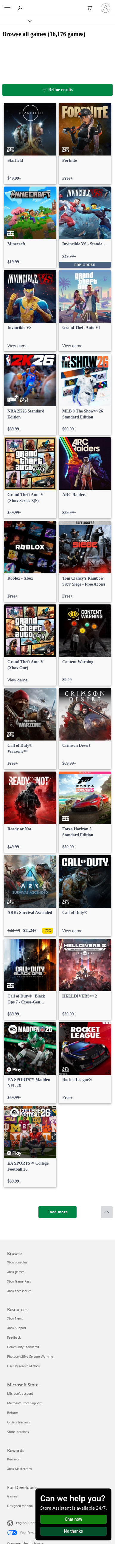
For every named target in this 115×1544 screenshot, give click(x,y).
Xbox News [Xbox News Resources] (15, 1318)
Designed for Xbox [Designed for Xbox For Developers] (20, 1506)
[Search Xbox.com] (21, 8)
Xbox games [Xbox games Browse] (15, 1272)
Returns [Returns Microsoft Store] (12, 1412)
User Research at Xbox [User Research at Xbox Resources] (23, 1366)
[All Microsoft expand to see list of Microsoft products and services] (7, 8)
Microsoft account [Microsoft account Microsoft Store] (20, 1393)
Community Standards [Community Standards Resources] (23, 1347)
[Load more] (57, 1212)
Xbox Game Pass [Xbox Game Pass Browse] (19, 1281)
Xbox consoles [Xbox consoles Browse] (17, 1262)
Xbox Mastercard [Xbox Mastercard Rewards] (19, 1469)
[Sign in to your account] (105, 8)
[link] (30, 143)
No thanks (73, 1531)
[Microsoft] (57, 4)
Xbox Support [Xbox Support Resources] (16, 1328)
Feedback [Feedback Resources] (14, 1337)
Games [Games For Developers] (12, 1496)
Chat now (73, 1519)
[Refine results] (57, 90)
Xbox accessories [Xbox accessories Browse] (19, 1291)
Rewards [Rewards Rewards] (13, 1459)
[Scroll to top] (107, 1212)
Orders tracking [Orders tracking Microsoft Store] (18, 1422)
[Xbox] (15, 21)
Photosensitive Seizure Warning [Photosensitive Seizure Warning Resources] (30, 1356)
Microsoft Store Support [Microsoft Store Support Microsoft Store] (24, 1403)
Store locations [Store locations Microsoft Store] (18, 1432)
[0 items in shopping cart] (91, 8)
